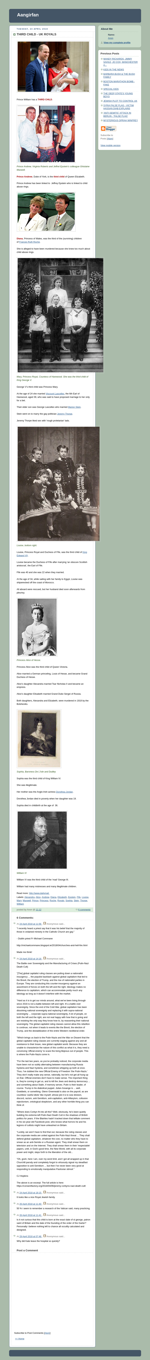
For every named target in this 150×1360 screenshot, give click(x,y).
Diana (53, 897)
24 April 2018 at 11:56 (30, 924)
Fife (79, 897)
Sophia (68, 900)
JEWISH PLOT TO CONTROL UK (120, 101)
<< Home (19, 1339)
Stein (76, 900)
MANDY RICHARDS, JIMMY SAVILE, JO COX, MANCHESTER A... (120, 62)
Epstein (72, 897)
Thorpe (83, 900)
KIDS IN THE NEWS (113, 69)
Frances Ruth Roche (29, 242)
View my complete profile (117, 42)
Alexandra (29, 897)
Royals (60, 900)
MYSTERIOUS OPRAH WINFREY (120, 120)
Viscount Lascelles (55, 393)
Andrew (45, 897)
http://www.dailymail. (39, 893)
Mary (19, 900)
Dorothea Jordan (64, 792)
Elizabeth (62, 897)
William (20, 904)
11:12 (38, 909)
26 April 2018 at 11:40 (30, 1204)
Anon (110, 38)
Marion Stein (74, 407)
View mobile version (111, 145)
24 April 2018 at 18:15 (30, 1193)
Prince (35, 900)
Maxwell (27, 900)
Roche (53, 900)
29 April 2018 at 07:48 (30, 1236)
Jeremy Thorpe (64, 414)
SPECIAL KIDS (111, 89)
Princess (44, 900)
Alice (38, 897)
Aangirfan (28, 14)
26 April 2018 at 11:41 (30, 1215)
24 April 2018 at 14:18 (30, 959)
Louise (85, 897)
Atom (47, 1333)
